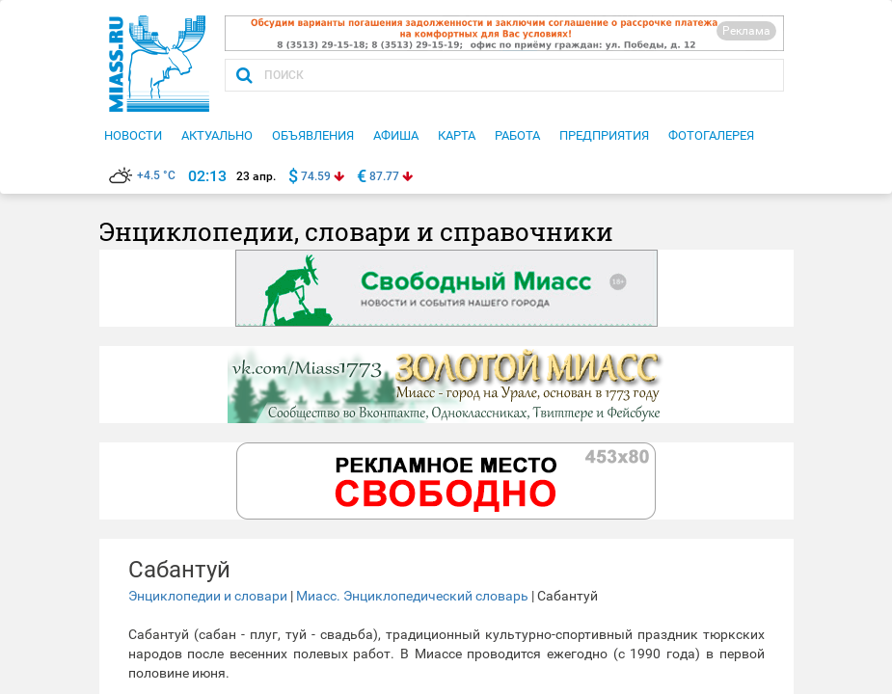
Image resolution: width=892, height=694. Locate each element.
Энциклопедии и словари (207, 595)
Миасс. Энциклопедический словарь (412, 595)
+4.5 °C (142, 175)
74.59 (316, 176)
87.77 (384, 176)
